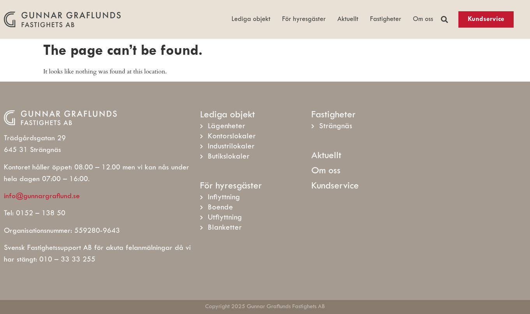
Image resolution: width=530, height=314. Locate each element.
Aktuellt (347, 19)
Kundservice (335, 186)
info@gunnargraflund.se (42, 196)
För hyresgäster (304, 19)
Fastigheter (385, 19)
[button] (444, 19)
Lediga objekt (251, 19)
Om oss (423, 19)
